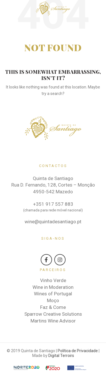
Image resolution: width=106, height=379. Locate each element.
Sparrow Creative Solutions (53, 314)
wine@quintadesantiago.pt (53, 221)
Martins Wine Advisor (53, 321)
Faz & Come (53, 307)
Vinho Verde (53, 280)
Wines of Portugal (53, 293)
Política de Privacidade (78, 350)
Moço (53, 300)
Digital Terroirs (61, 355)
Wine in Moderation (53, 287)
